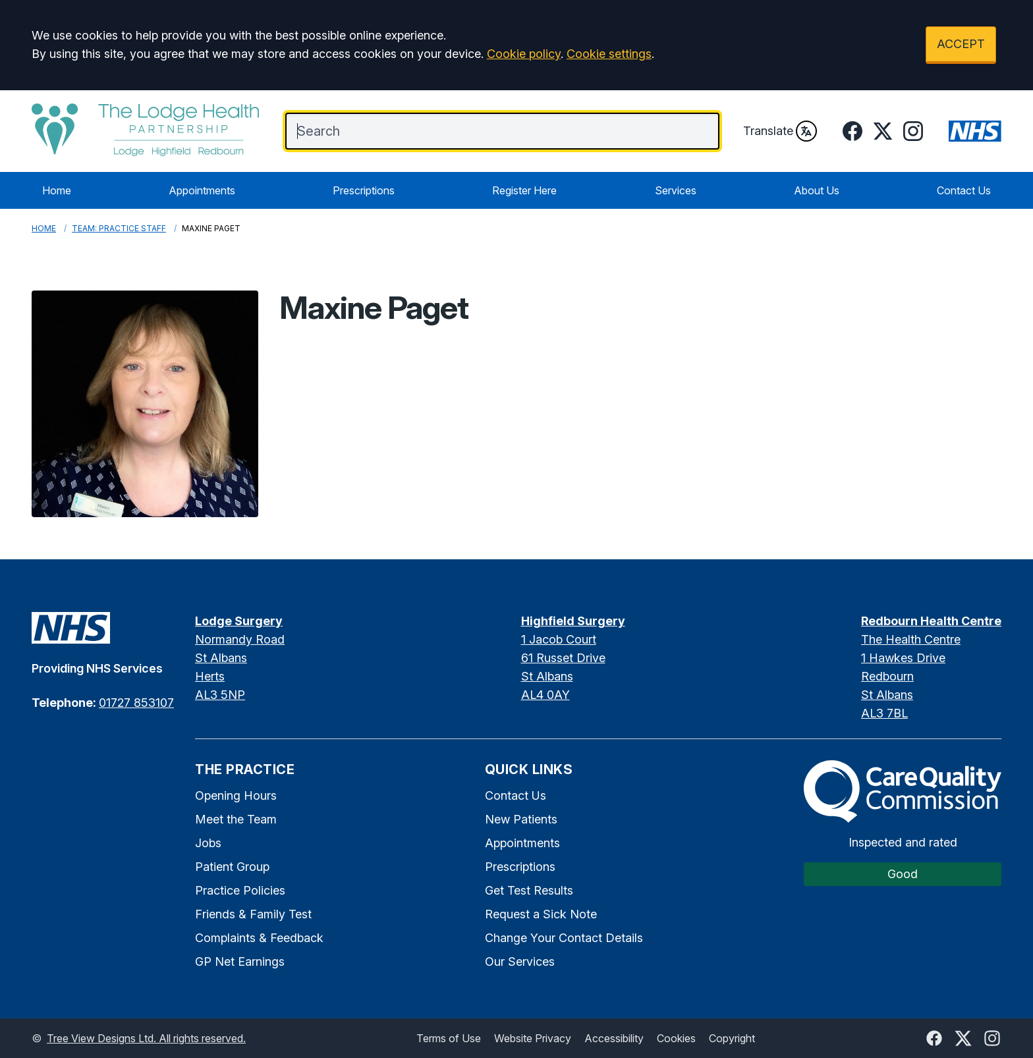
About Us (816, 190)
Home (56, 190)
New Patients (521, 819)
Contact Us (964, 190)
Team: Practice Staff (119, 228)
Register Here (524, 190)
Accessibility (614, 1038)
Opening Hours (236, 795)
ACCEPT (961, 44)
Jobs (208, 843)
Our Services (520, 961)
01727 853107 (136, 703)
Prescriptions (364, 190)
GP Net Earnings (240, 961)
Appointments (202, 190)
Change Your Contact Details (564, 938)
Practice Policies (240, 890)
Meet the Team (236, 819)
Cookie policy (524, 54)
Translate (780, 131)
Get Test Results (529, 890)
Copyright (732, 1038)
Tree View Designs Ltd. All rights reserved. (146, 1038)
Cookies (676, 1038)
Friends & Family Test (253, 914)
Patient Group (232, 867)
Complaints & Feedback (259, 938)
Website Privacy (532, 1038)
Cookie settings (609, 54)
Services (675, 190)
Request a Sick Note (541, 914)
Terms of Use (448, 1038)
